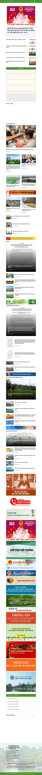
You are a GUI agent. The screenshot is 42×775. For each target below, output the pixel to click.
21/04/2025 (9, 89)
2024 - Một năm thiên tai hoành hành (20, 402)
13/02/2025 (10, 397)
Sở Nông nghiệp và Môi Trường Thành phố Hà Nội (25, 773)
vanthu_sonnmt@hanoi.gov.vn (14, 755)
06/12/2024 (17, 452)
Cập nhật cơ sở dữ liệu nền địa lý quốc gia (21, 462)
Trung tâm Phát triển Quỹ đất (13, 709)
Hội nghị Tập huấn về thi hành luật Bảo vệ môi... (15, 52)
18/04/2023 (17, 470)
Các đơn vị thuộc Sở (13, 695)
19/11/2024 (17, 411)
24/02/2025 (8, 151)
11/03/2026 (24, 121)
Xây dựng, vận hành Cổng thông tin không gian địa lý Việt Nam (25, 468)
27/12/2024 (24, 168)
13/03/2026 (8, 121)
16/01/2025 (8, 171)
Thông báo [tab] (21, 68)
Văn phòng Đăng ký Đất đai (13, 701)
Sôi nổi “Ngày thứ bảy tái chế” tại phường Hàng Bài (21, 216)
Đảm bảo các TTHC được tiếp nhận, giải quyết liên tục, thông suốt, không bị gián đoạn (20, 149)
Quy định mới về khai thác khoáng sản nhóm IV (22, 361)
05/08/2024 (17, 424)
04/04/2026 (17, 345)
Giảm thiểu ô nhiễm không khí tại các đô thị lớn (20, 231)
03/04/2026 (17, 356)
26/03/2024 (17, 464)
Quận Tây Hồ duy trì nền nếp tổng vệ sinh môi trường (21, 223)
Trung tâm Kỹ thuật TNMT (12, 706)
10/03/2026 (9, 84)
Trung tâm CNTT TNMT (12, 698)
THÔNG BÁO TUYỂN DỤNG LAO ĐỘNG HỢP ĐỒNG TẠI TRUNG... (16, 46)
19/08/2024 (17, 418)
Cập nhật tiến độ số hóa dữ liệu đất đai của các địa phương (24, 274)
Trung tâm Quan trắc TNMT (13, 704)
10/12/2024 (15, 233)
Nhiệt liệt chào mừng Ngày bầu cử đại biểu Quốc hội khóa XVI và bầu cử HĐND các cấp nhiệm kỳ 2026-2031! (21, 30)
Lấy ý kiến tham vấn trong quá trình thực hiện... (15, 57)
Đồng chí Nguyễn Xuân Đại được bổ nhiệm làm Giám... (15, 62)
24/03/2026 (9, 78)
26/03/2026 (9, 72)
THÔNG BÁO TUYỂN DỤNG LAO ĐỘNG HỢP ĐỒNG (16, 39)
